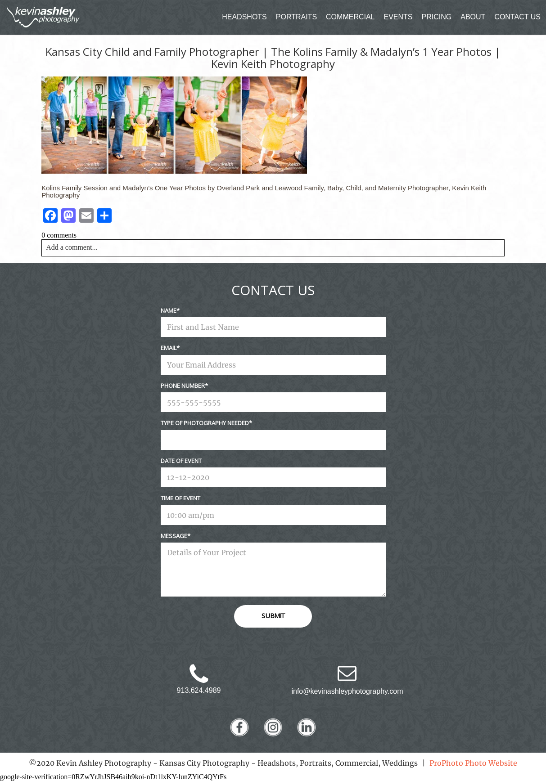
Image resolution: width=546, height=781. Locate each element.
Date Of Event (181, 461)
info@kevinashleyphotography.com (347, 691)
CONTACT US (517, 17)
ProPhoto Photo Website (473, 763)
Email (168, 348)
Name (168, 310)
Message (174, 536)
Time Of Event (180, 498)
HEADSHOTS (244, 17)
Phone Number (183, 386)
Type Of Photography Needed (205, 423)
